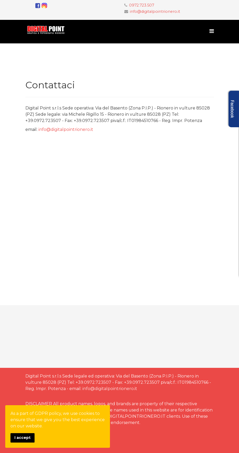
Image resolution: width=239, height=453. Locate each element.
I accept (22, 437)
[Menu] (211, 31)
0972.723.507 (141, 5)
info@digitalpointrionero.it (155, 11)
